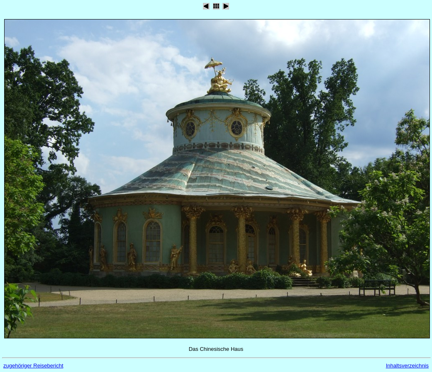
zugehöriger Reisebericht (33, 365)
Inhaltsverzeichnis (407, 365)
